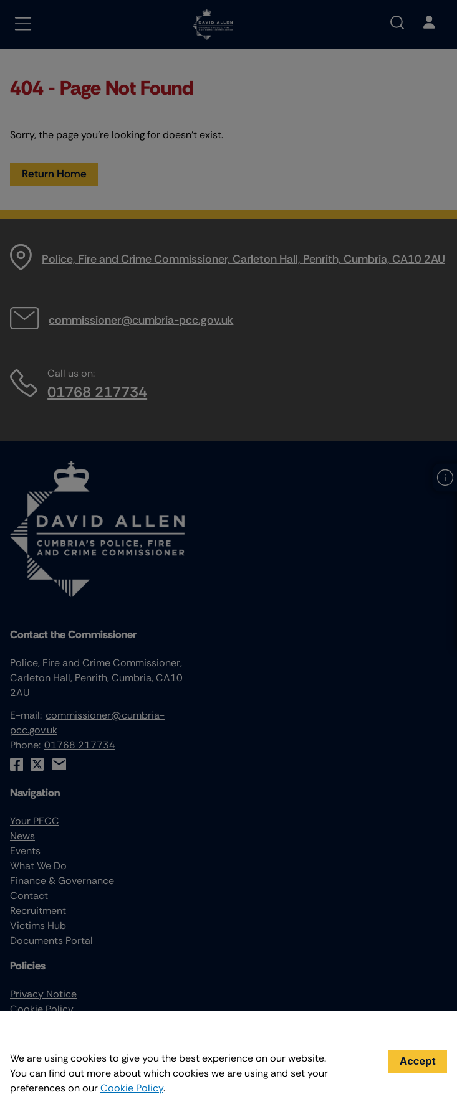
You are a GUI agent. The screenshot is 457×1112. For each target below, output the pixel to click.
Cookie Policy (131, 1088)
